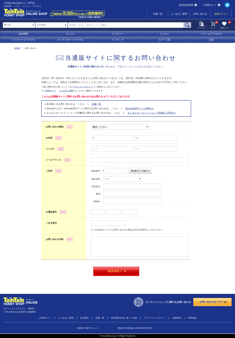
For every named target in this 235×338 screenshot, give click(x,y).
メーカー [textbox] (41, 25)
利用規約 (192, 318)
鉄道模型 (23, 33)
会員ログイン (221, 13)
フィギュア (117, 39)
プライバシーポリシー (82, 87)
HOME (17, 48)
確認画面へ (117, 271)
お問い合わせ (200, 13)
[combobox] (51, 25)
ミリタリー (117, 33)
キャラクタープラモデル (70, 39)
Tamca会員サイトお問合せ (139, 108)
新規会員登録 (188, 5)
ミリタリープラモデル (23, 39)
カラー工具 (164, 39)
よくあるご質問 (179, 13)
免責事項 (177, 318)
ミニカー (164, 33)
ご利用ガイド (211, 5)
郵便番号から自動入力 (140, 171)
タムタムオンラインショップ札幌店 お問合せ (151, 112)
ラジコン (70, 33)
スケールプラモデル (211, 33)
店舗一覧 (158, 13)
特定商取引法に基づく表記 (124, 318)
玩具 (211, 39)
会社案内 (84, 318)
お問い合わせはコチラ (213, 302)
